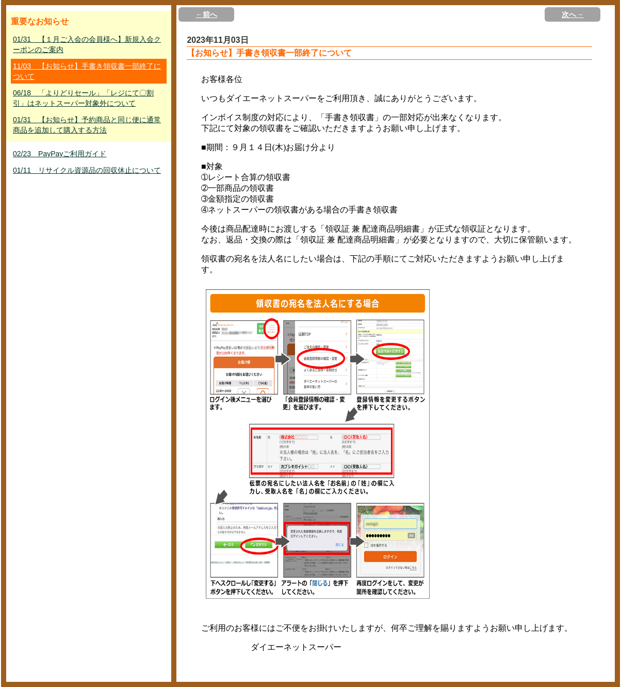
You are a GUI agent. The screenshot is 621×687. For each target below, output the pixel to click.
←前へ (206, 14)
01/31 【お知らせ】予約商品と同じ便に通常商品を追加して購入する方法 (87, 125)
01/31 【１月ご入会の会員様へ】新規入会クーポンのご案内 (87, 44)
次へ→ (572, 14)
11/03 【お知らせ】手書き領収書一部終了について (87, 71)
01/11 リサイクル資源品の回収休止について (87, 170)
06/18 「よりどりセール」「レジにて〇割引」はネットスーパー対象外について (83, 98)
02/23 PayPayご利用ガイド (59, 154)
